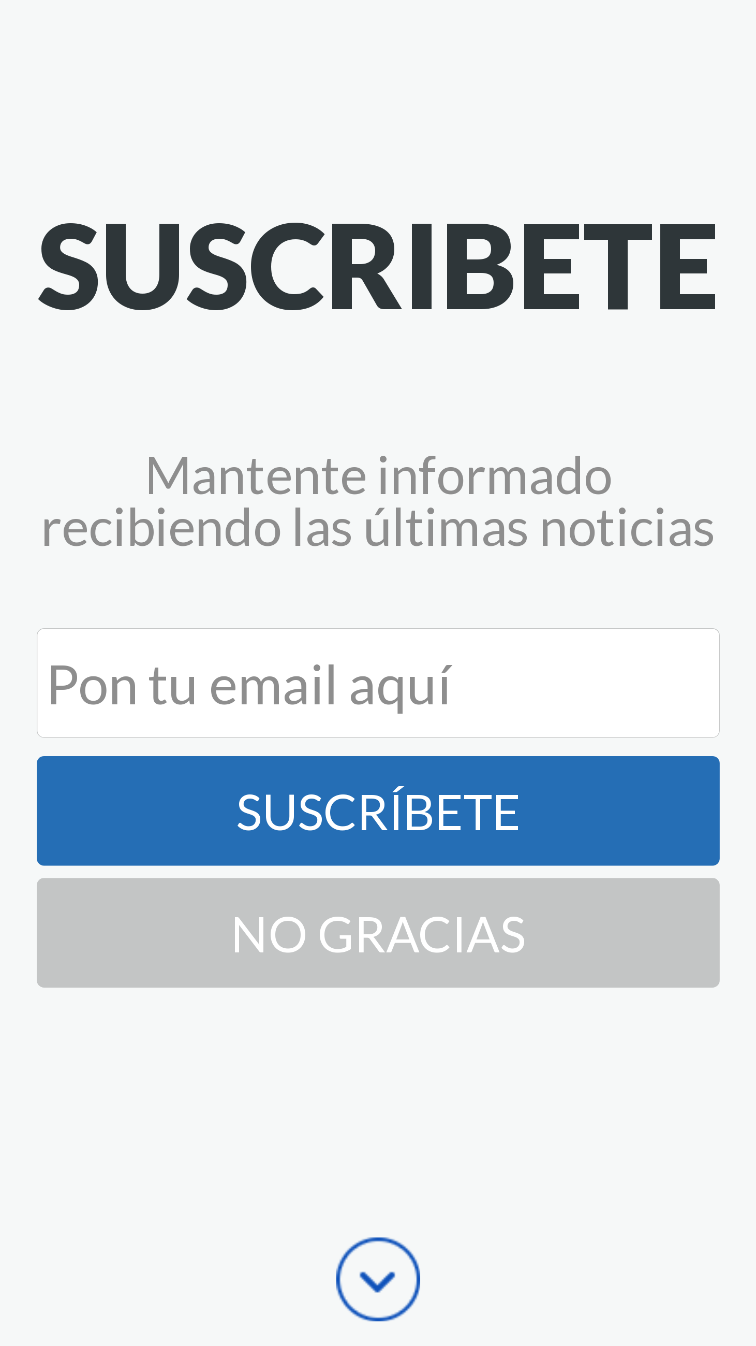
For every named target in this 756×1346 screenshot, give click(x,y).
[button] (378, 263)
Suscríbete (378, 810)
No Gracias (378, 932)
